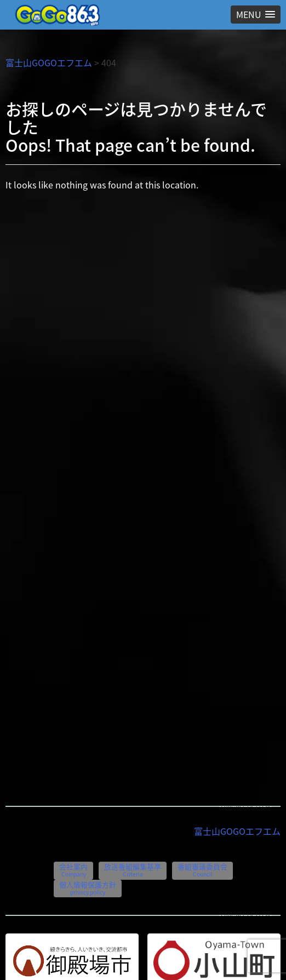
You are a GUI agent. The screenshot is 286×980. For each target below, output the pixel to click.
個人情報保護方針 (87, 887)
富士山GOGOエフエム (48, 62)
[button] (256, 14)
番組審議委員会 (202, 869)
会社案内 (73, 869)
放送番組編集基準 (132, 869)
